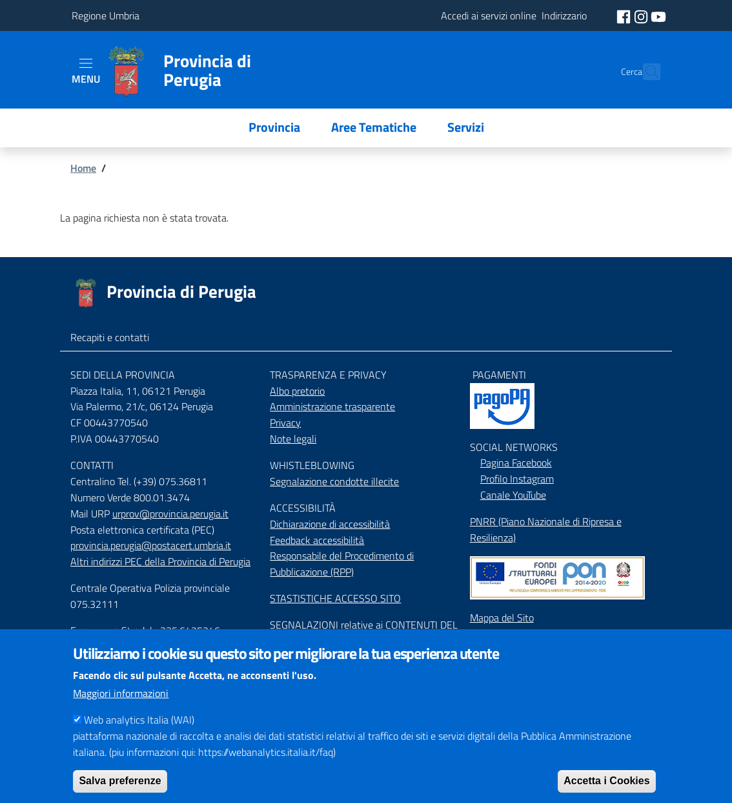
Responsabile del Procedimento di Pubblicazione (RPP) (342, 563)
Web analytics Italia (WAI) (139, 736)
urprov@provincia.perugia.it (170, 513)
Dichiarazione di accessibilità (330, 524)
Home (83, 168)
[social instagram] (642, 15)
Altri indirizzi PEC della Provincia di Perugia (160, 561)
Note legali (293, 438)
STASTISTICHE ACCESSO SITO (335, 598)
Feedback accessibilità (317, 540)
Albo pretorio (297, 391)
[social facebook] (625, 15)
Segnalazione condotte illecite (334, 481)
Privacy (285, 422)
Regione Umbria (105, 15)
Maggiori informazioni (120, 709)
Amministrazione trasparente (332, 406)
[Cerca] (644, 71)
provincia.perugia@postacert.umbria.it (150, 545)
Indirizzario (492, 644)
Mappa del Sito (502, 617)
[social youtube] (658, 15)
